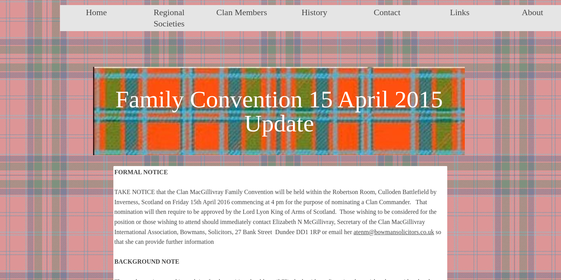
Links (459, 12)
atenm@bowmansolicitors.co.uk (393, 232)
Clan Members (241, 12)
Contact (387, 12)
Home (96, 12)
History (314, 12)
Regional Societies (168, 17)
